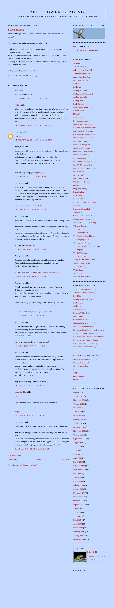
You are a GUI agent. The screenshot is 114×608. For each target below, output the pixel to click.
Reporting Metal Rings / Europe (85, 340)
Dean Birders (78, 316)
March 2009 (78, 462)
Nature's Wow (78, 172)
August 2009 (78, 442)
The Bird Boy (78, 229)
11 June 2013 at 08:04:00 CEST (31, 346)
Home (39, 459)
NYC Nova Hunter (80, 178)
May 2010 (77, 408)
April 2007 (77, 524)
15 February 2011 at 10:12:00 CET (33, 140)
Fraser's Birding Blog (81, 144)
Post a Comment (14, 455)
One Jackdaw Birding (81, 182)
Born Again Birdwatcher (82, 124)
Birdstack (77, 306)
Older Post (65, 459)
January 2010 (78, 423)
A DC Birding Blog (80, 67)
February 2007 (79, 531)
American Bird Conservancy (84, 292)
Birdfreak (77, 87)
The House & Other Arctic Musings (87, 246)
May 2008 (77, 473)
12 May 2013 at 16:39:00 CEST (30, 249)
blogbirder (77, 114)
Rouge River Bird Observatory (85, 343)
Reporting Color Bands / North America (88, 330)
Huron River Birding (81, 155)
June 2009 (77, 450)
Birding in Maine (80, 90)
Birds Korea (78, 303)
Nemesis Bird (78, 175)
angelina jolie (40, 172)
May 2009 (77, 454)
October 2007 (78, 500)
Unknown (18, 132)
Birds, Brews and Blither (82, 107)
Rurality (76, 205)
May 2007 (77, 520)
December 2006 (79, 539)
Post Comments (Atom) (28, 465)
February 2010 (79, 419)
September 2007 (79, 504)
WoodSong (77, 273)
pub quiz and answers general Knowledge (42, 272)
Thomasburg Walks (80, 256)
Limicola (76, 369)
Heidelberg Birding (80, 366)
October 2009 (78, 435)
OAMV (76, 379)
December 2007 (79, 493)
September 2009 (79, 439)
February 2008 (79, 485)
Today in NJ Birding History (84, 260)
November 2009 (79, 431)
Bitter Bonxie (78, 111)
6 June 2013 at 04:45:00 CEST (30, 315)
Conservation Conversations (84, 134)
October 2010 (78, 404)
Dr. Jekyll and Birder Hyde (87, 50)
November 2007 (79, 497)
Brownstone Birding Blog (83, 131)
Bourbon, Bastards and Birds (84, 128)
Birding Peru (78, 100)
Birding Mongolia (80, 97)
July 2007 (77, 512)
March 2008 (78, 481)
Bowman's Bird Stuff (81, 313)
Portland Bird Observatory (83, 326)
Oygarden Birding (80, 189)
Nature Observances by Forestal (85, 168)
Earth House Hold (80, 141)
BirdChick (77, 83)
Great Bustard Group (81, 320)
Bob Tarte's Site (79, 309)
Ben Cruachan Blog (81, 80)
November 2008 (79, 470)
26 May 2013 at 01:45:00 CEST (30, 276)
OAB (75, 373)
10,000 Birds (78, 63)
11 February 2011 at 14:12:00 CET (33, 98)
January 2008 (78, 489)
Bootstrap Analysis (80, 121)
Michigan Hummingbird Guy (84, 161)
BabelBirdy (77, 296)
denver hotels (38, 206)
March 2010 (78, 415)
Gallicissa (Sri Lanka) (81, 148)
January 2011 (78, 396)
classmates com (32, 245)
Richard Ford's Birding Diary (84, 202)
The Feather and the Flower (84, 236)
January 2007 (78, 535)
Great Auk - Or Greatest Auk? (84, 151)
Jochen (17, 105)
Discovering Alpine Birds (83, 138)
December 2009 (79, 427)
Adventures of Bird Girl (82, 70)
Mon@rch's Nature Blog (82, 165)
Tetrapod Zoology (80, 226)
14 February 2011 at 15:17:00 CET (33, 125)
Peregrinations (78, 192)
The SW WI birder (80, 253)
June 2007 (77, 516)
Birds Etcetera (78, 104)
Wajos (17, 411)
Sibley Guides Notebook (82, 216)
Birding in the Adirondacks (83, 299)
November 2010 (79, 400)
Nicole (17, 90)
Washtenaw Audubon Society (84, 347)
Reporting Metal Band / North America (88, 336)
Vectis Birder (78, 270)
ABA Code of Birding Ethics (84, 289)
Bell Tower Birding (57, 12)
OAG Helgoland (79, 376)
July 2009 (77, 446)
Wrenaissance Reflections (83, 276)
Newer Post (12, 459)
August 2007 (78, 508)
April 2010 (77, 411)
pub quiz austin (46, 312)
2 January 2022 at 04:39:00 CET (32, 449)
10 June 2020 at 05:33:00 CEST (31, 415)
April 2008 (77, 477)
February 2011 (79, 392)
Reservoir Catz (79, 199)
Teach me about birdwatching (84, 222)
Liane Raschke (20, 392)
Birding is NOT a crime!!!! (83, 94)
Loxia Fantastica (79, 158)
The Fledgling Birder (81, 239)
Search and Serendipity (82, 209)
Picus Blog (77, 195)
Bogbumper (77, 117)
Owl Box (76, 185)
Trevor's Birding (79, 266)
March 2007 (78, 528)
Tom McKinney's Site (81, 263)
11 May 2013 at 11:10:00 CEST (30, 176)
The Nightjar (78, 249)
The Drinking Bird (80, 232)
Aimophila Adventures (82, 73)
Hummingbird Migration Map (84, 323)
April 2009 (77, 458)
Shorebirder (77, 212)
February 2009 (79, 466)
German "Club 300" (81, 363)
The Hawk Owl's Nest (81, 243)
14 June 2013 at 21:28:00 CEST (31, 385)
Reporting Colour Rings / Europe (86, 333)
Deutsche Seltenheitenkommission (86, 359)
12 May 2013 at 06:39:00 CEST (30, 210)
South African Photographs (83, 219)
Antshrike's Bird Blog (81, 77)
